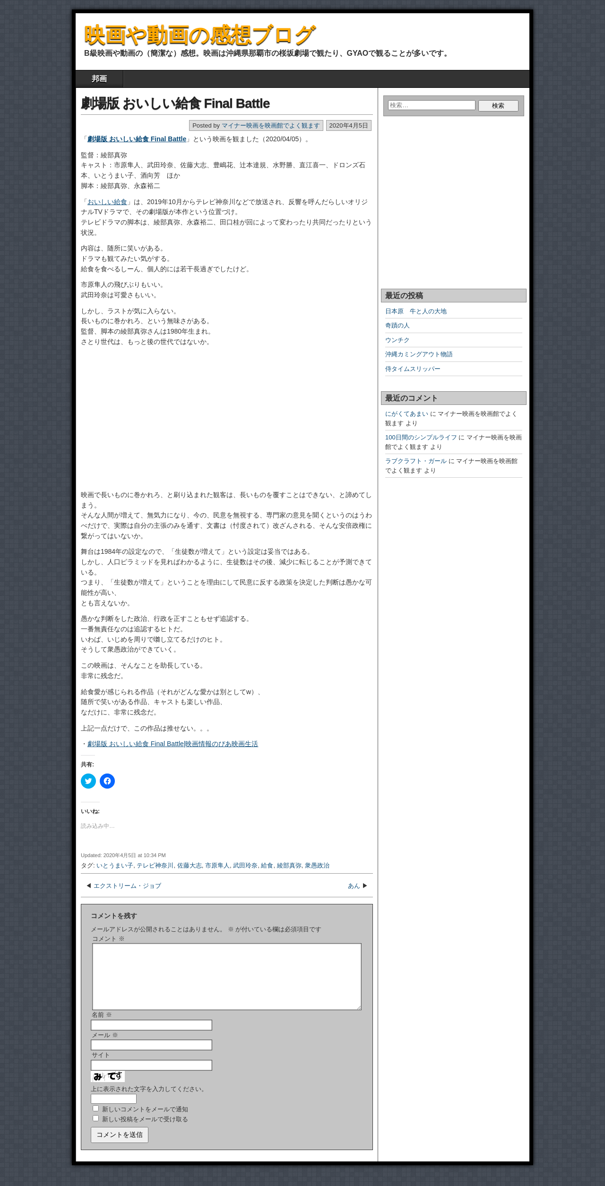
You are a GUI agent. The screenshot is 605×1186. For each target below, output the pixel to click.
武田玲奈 (245, 865)
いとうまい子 (114, 865)
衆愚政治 (317, 865)
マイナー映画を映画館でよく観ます (271, 125)
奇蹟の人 (397, 325)
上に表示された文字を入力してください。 (149, 1100)
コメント (108, 938)
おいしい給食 (107, 202)
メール (105, 1046)
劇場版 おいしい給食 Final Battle (175, 103)
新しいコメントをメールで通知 (145, 1120)
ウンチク (397, 340)
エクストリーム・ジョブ (127, 885)
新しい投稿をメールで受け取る (145, 1130)
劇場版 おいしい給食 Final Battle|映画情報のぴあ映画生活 (172, 744)
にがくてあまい (406, 413)
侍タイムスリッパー (413, 368)
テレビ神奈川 (155, 865)
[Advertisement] (140, 422)
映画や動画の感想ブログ (199, 34)
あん (354, 885)
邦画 (99, 79)
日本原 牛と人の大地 (416, 311)
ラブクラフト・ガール (416, 460)
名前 (102, 1026)
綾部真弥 (289, 865)
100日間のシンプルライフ (421, 437)
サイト (101, 1066)
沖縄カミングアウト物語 (419, 354)
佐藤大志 (189, 865)
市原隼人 (217, 865)
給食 (267, 865)
